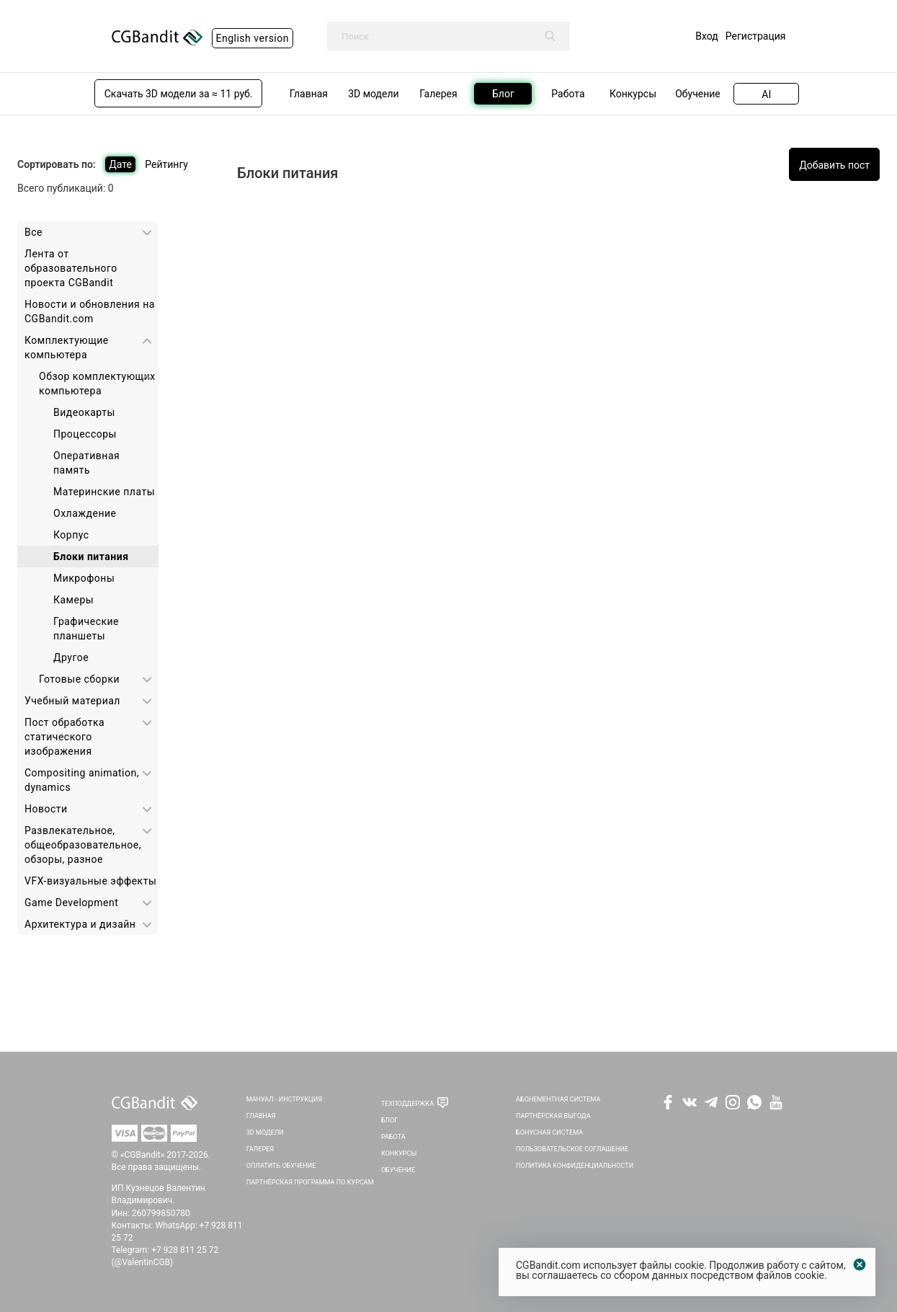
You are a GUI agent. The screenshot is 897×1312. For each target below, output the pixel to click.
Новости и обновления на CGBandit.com (89, 311)
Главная (261, 1116)
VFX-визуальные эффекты (90, 881)
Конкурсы (398, 1153)
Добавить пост (834, 165)
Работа (393, 1136)
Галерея (260, 1149)
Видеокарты (84, 412)
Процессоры (85, 434)
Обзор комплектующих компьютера (97, 383)
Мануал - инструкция (284, 1099)
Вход (706, 36)
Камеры (73, 600)
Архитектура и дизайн (79, 924)
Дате (120, 164)
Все (33, 232)
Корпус (71, 535)
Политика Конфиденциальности (574, 1165)
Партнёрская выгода (553, 1116)
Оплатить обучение (281, 1165)
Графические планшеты (86, 629)
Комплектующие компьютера (66, 347)
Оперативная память (86, 463)
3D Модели (265, 1132)
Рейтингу (166, 164)
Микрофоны (84, 578)
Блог (389, 1120)
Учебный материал (72, 700)
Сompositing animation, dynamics (81, 780)
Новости (46, 809)
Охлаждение (84, 513)
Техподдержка (407, 1103)
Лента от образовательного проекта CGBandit (70, 268)
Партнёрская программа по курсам (310, 1182)
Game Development (71, 902)
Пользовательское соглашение (572, 1149)
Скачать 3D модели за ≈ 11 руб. (178, 93)
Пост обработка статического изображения (64, 737)
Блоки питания (90, 556)
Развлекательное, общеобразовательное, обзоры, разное (82, 845)
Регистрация (756, 36)
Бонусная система (549, 1132)
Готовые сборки (79, 679)
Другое (71, 657)
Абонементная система (558, 1099)
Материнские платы (104, 491)
